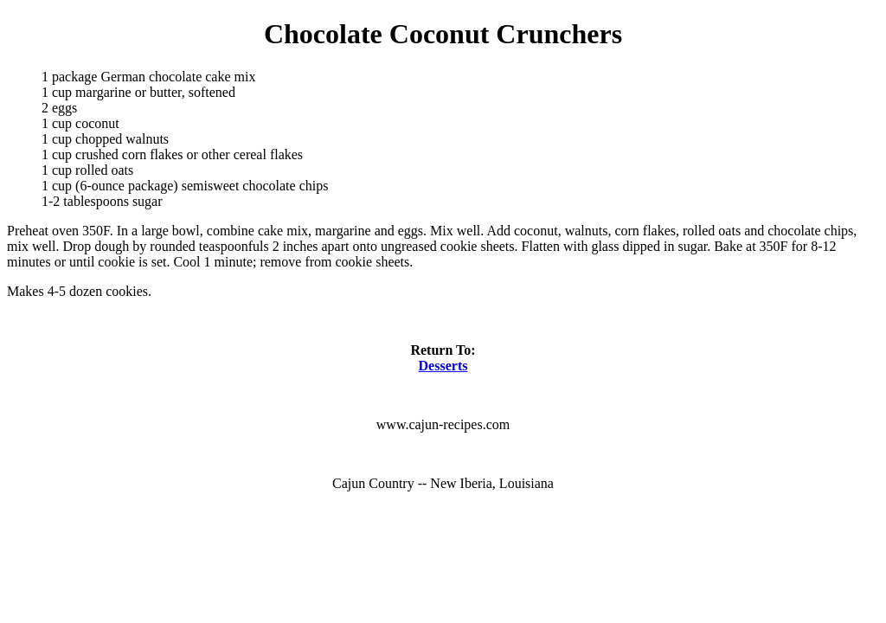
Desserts (443, 365)
